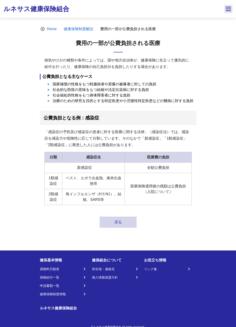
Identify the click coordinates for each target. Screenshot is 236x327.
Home (52, 29)
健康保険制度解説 (78, 29)
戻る (118, 222)
